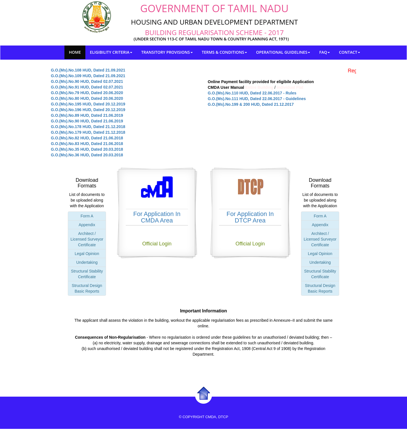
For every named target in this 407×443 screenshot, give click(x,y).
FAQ (324, 52)
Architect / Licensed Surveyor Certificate (87, 239)
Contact (349, 52)
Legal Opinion (87, 253)
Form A (87, 216)
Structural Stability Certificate (87, 274)
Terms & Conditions (224, 52)
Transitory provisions (167, 52)
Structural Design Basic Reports (87, 288)
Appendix (87, 224)
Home (75, 52)
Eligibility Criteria (111, 52)
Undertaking (87, 262)
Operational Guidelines (283, 52)
